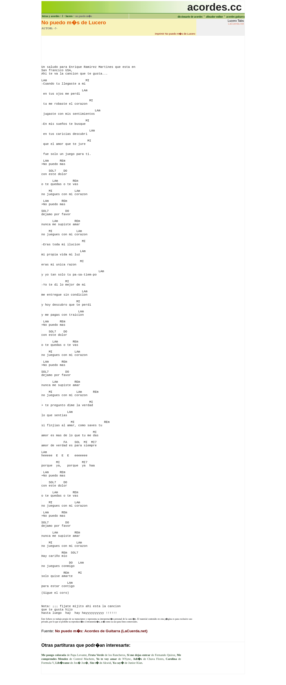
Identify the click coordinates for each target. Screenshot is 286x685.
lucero (69, 16)
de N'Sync (113, 658)
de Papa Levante (64, 655)
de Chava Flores (148, 658)
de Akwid (100, 662)
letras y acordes (50, 16)
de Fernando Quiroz (151, 655)
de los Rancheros (106, 655)
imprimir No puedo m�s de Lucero (175, 33)
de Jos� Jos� (71, 662)
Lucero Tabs (236, 22)
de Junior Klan (127, 662)
